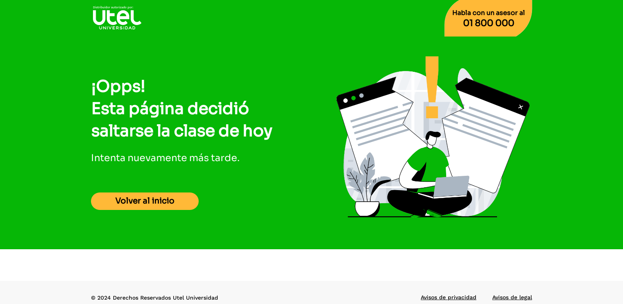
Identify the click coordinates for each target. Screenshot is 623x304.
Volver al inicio (144, 201)
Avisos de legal (512, 297)
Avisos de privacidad (448, 297)
